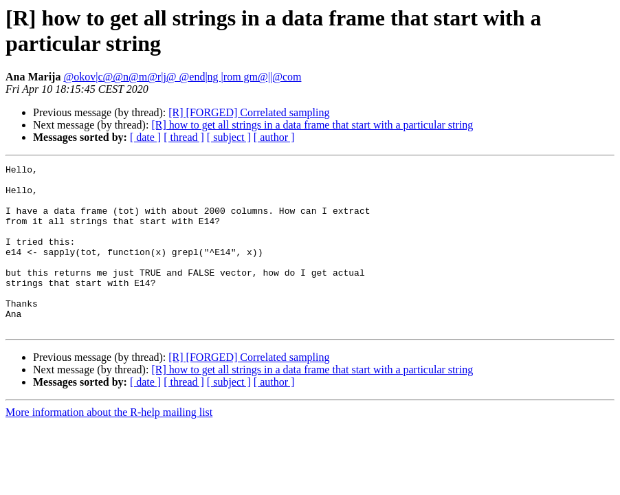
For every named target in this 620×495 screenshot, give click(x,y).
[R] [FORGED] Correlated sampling (248, 112)
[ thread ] (184, 137)
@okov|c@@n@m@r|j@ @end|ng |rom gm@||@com (182, 76)
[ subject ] (229, 137)
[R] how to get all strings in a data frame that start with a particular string (312, 125)
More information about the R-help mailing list (108, 445)
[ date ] (145, 137)
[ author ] (274, 137)
